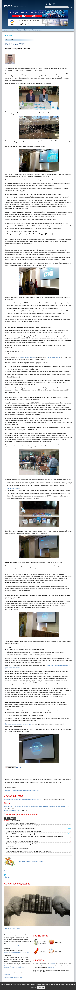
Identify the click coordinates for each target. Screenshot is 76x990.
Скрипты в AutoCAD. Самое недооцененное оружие (22, 841)
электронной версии (13, 488)
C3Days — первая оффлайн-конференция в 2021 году (22, 790)
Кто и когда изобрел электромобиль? (17, 848)
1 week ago (24, 945)
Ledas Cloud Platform (54, 357)
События (27, 30)
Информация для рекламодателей (13, 977)
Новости (5, 30)
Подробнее (7, 974)
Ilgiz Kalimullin (7, 948)
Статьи (13, 30)
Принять (41, 987)
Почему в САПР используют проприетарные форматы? (23, 834)
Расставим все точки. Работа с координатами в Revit (22, 826)
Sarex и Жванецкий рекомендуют (12, 945)
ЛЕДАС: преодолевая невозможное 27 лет (14, 952)
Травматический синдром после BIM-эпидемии (20, 828)
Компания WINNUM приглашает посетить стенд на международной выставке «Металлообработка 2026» (36, 806)
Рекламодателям (37, 30)
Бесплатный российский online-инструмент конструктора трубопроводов (28, 851)
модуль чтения (28, 357)
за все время (16, 820)
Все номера (7, 871)
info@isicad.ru (51, 967)
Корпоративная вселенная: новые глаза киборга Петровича (22, 799)
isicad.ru (53, 963)
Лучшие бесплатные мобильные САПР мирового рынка (23, 831)
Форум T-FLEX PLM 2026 (11, 810)
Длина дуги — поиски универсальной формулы (20, 823)
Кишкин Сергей (7, 933)
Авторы (19, 30)
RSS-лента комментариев (12, 928)
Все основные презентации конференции (18, 724)
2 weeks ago (21, 967)
